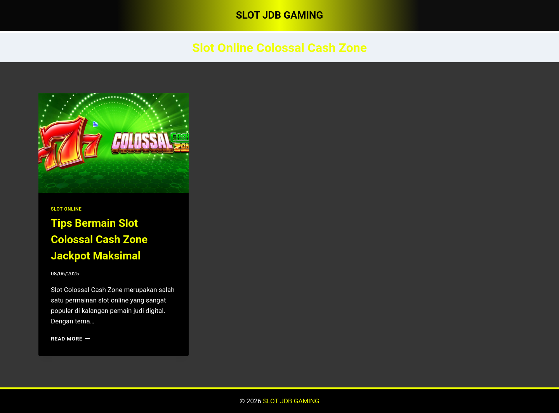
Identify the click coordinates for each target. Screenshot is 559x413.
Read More (70, 338)
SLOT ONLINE (66, 209)
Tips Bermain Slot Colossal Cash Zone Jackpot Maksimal (99, 239)
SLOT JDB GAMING (291, 401)
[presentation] (113, 143)
